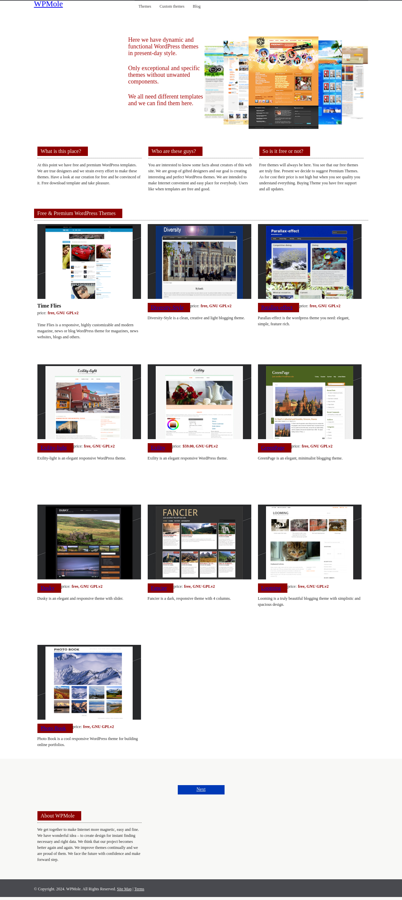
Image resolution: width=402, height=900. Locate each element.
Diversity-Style (167, 307)
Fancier (159, 588)
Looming (271, 588)
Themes (145, 6)
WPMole (48, 4)
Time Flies (49, 306)
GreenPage (273, 448)
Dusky (48, 588)
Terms (139, 889)
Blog (196, 6)
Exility (158, 448)
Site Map (124, 889)
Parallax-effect (277, 307)
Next (201, 789)
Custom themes (172, 6)
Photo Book (53, 728)
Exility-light (54, 448)
